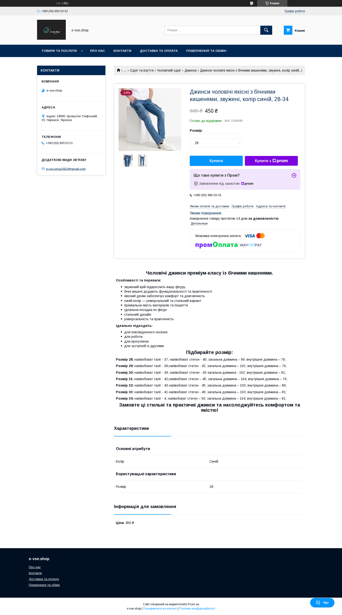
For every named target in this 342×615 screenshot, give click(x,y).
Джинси (191, 70)
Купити (216, 161)
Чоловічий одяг (169, 70)
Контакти (122, 51)
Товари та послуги (59, 51)
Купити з (271, 161)
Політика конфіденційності (197, 608)
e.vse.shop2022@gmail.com (66, 168)
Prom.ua (193, 604)
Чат (322, 602)
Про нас (97, 51)
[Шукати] (266, 30)
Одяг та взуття (142, 70)
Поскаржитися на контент (160, 608)
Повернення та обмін (206, 51)
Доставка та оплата (159, 51)
